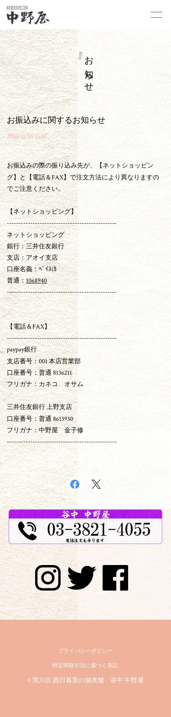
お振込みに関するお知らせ (56, 120)
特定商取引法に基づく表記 (85, 665)
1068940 (36, 281)
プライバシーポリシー (85, 651)
